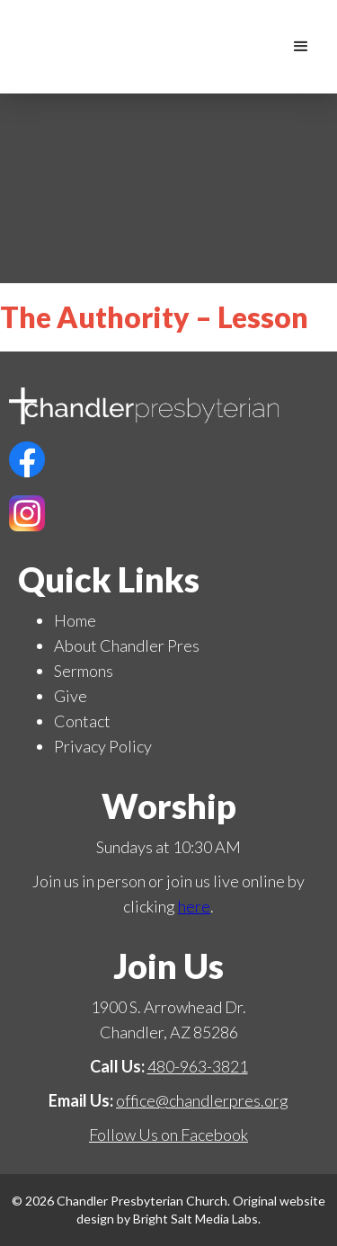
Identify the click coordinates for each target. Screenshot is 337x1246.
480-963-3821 (197, 1066)
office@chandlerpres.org (202, 1100)
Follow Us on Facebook (168, 1134)
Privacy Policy (103, 746)
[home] (265, 47)
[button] (301, 47)
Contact (82, 721)
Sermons (83, 671)
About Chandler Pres (127, 645)
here (194, 906)
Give (70, 696)
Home (75, 620)
